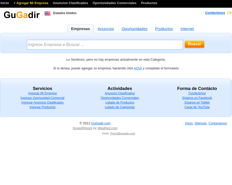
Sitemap (201, 123)
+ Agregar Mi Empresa (31, 3)
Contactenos (217, 123)
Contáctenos (215, 13)
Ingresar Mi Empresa (42, 93)
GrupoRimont (82, 128)
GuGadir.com (100, 123)
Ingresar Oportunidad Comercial (42, 98)
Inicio (5, 3)
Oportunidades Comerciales (115, 3)
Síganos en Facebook (197, 98)
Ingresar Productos (42, 107)
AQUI (138, 68)
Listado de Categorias (120, 107)
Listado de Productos (119, 102)
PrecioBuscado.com (122, 133)
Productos (149, 3)
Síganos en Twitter (197, 102)
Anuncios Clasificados (71, 3)
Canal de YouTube (197, 107)
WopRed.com (107, 128)
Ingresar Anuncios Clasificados (43, 102)
